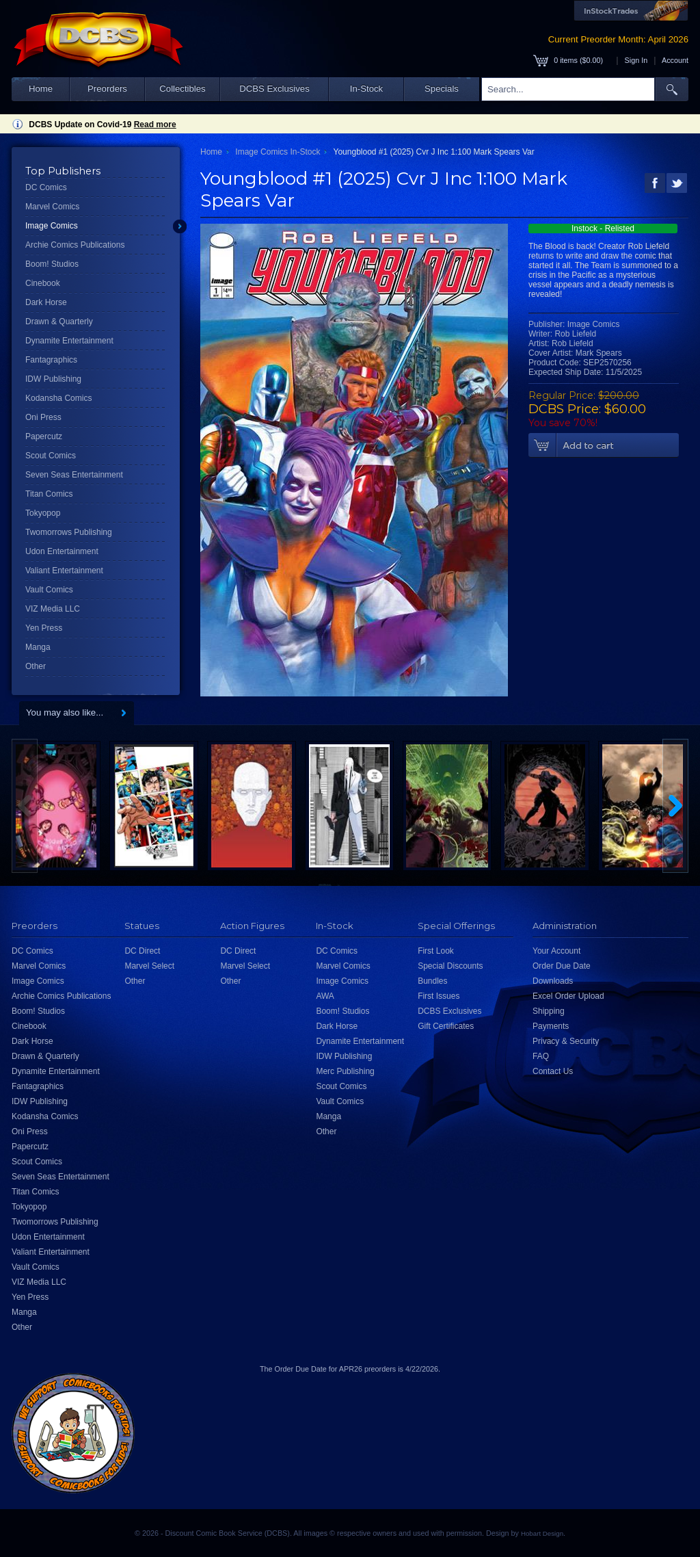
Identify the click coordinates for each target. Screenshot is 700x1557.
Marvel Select (149, 966)
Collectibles (182, 88)
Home (41, 88)
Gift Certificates (446, 1026)
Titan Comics (49, 494)
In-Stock (366, 88)
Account (675, 60)
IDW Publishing (53, 379)
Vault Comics (49, 589)
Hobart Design (542, 1533)
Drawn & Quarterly (59, 321)
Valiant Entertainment (64, 570)
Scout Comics (50, 455)
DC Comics (46, 187)
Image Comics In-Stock (277, 152)
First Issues (438, 996)
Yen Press (43, 628)
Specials (442, 88)
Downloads (553, 981)
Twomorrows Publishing (68, 532)
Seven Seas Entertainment (74, 475)
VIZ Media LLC (52, 609)
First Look (436, 951)
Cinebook (42, 283)
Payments (551, 1026)
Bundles (432, 981)
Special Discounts (450, 966)
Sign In (636, 60)
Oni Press (43, 417)
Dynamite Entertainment (69, 340)
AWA (325, 996)
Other (35, 666)
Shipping (549, 1011)
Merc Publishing (345, 1071)
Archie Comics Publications (74, 245)
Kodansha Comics (58, 398)
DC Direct (142, 951)
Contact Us (553, 1071)
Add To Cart (603, 445)
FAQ (541, 1056)
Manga (38, 647)
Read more (155, 124)
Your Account (556, 951)
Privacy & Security (566, 1041)
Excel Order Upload (568, 996)
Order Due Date (562, 966)
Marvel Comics (52, 206)
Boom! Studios (52, 264)
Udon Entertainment (61, 551)
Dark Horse (46, 302)
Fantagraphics (51, 360)
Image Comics (51, 226)
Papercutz (43, 436)
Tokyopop (42, 513)
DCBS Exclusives (274, 88)
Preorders (107, 88)
